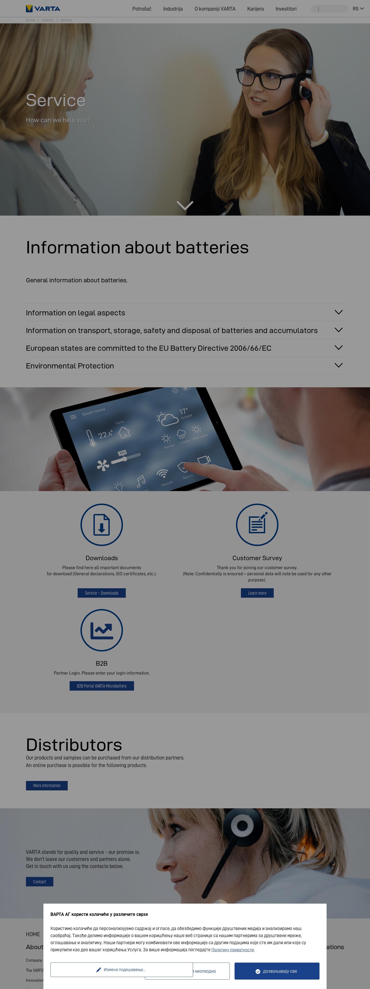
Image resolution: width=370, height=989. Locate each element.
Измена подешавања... (98, 971)
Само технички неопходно (190, 971)
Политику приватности (234, 949)
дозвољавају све (280, 971)
